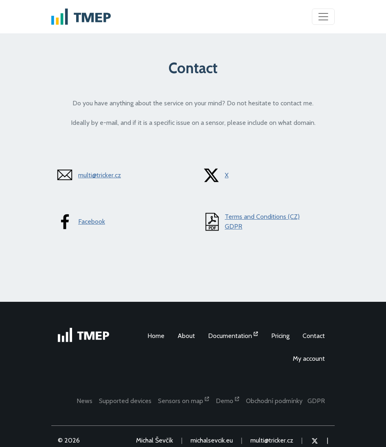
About (186, 336)
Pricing (280, 336)
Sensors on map (183, 400)
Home (155, 336)
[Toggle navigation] (323, 17)
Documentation (233, 335)
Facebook (91, 221)
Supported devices (125, 401)
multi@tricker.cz (99, 175)
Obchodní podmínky (274, 401)
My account (309, 358)
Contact (314, 336)
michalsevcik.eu (212, 440)
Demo (227, 400)
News (84, 401)
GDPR (233, 226)
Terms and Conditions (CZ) (262, 216)
